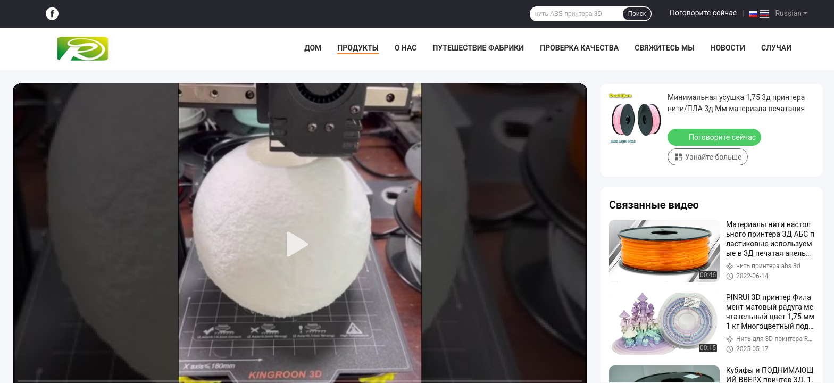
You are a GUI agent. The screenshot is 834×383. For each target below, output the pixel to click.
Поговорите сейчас (703, 13)
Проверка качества (579, 48)
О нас (406, 48)
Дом (312, 48)
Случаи (776, 48)
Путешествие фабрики (478, 48)
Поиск (637, 14)
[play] (300, 244)
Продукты (358, 48)
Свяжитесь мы (664, 48)
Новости (728, 48)
